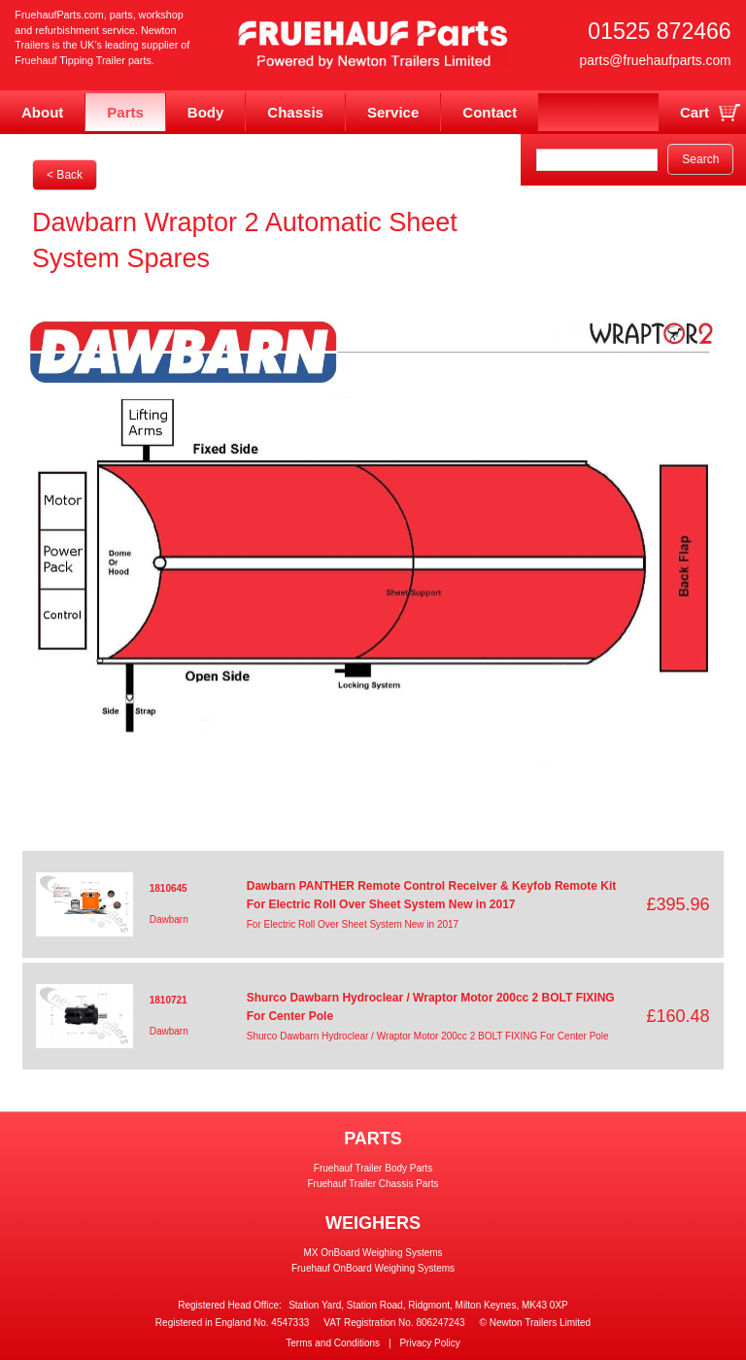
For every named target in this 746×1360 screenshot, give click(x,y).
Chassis (295, 112)
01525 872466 (659, 31)
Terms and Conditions (333, 1343)
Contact (489, 112)
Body (205, 112)
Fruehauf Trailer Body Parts (373, 1168)
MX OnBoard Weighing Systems (372, 1252)
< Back (65, 175)
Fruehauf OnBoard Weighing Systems (373, 1268)
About (42, 112)
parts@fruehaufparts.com (655, 60)
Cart (694, 112)
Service (393, 112)
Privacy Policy (429, 1343)
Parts (125, 112)
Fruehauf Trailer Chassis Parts (372, 1183)
